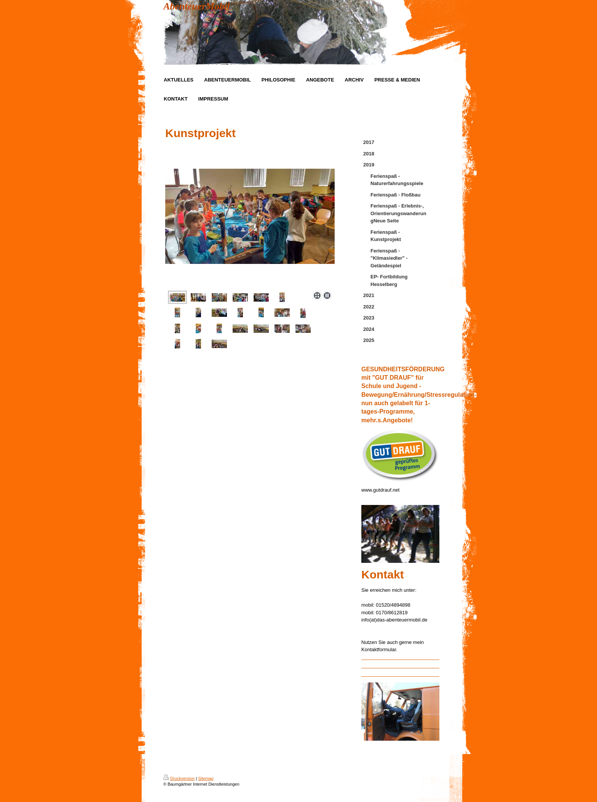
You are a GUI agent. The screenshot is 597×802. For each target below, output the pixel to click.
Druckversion (179, 778)
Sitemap (205, 778)
